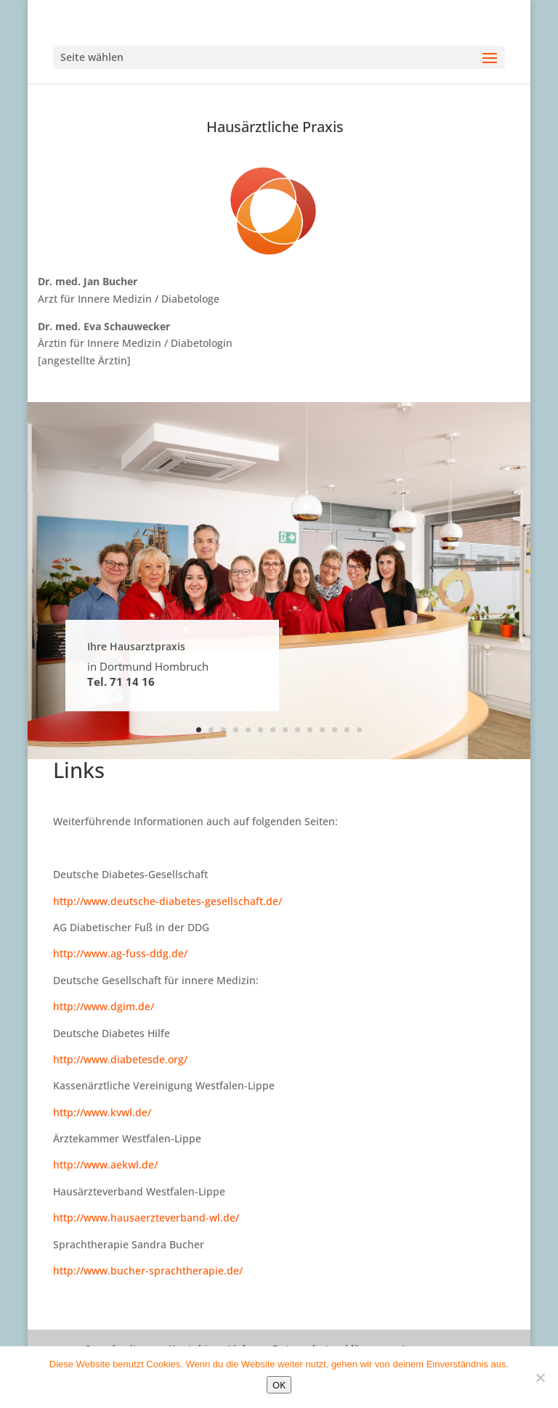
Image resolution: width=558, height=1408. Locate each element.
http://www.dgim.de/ (103, 1006)
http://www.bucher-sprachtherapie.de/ (148, 1270)
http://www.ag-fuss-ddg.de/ (120, 953)
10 (309, 729)
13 (346, 729)
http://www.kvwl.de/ (102, 1112)
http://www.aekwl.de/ (105, 1164)
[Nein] (540, 1377)
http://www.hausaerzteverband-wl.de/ (146, 1217)
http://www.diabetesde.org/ (120, 1059)
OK (279, 1384)
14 (359, 729)
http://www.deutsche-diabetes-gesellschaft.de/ (167, 901)
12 (334, 729)
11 (322, 729)
